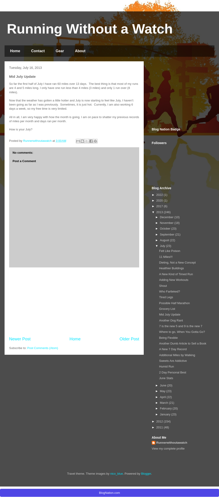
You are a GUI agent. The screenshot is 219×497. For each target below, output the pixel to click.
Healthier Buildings (171, 268)
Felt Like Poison (169, 251)
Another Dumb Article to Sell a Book (182, 343)
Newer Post (20, 339)
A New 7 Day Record (173, 349)
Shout (163, 285)
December (167, 217)
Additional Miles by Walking (177, 355)
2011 (160, 427)
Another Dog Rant (171, 320)
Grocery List (167, 309)
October (165, 228)
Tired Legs (166, 297)
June (163, 385)
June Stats (166, 378)
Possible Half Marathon (174, 303)
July (163, 246)
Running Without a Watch (90, 28)
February (166, 408)
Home (15, 51)
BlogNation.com (109, 492)
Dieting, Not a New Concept (177, 262)
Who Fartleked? (169, 291)
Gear (60, 51)
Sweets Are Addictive (173, 360)
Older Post (129, 339)
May (163, 391)
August (165, 240)
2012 (160, 421)
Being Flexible (168, 337)
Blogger (146, 473)
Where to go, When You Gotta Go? (182, 332)
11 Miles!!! (165, 257)
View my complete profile (168, 448)
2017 (160, 206)
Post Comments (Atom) (42, 348)
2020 (160, 200)
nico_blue (116, 473)
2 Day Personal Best (172, 372)
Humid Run (166, 366)
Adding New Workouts (173, 280)
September (167, 234)
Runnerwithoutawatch (171, 442)
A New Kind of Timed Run (176, 274)
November (167, 223)
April (163, 397)
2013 (160, 212)
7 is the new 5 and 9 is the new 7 (180, 326)
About (80, 51)
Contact (38, 51)
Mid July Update (169, 314)
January (165, 414)
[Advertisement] (74, 301)
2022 (160, 195)
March (164, 402)
